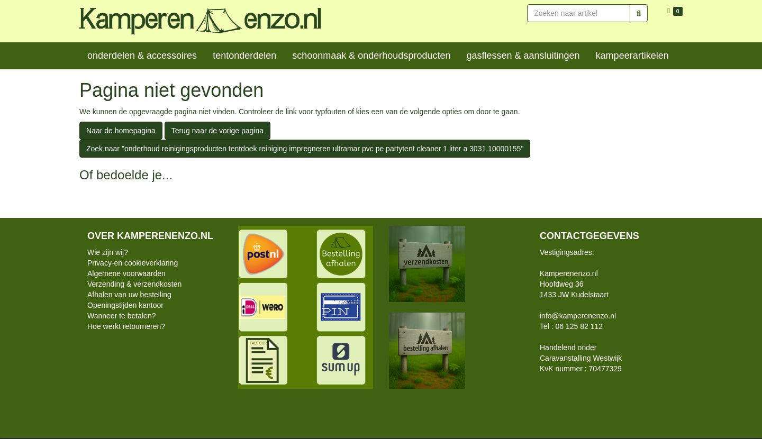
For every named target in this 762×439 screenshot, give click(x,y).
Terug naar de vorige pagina (217, 130)
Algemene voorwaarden (126, 273)
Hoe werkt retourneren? (126, 326)
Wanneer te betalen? (121, 316)
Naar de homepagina (121, 130)
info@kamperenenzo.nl (578, 316)
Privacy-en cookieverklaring (132, 263)
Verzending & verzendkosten (134, 284)
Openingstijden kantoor (125, 305)
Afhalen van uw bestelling (129, 294)
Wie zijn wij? (107, 252)
